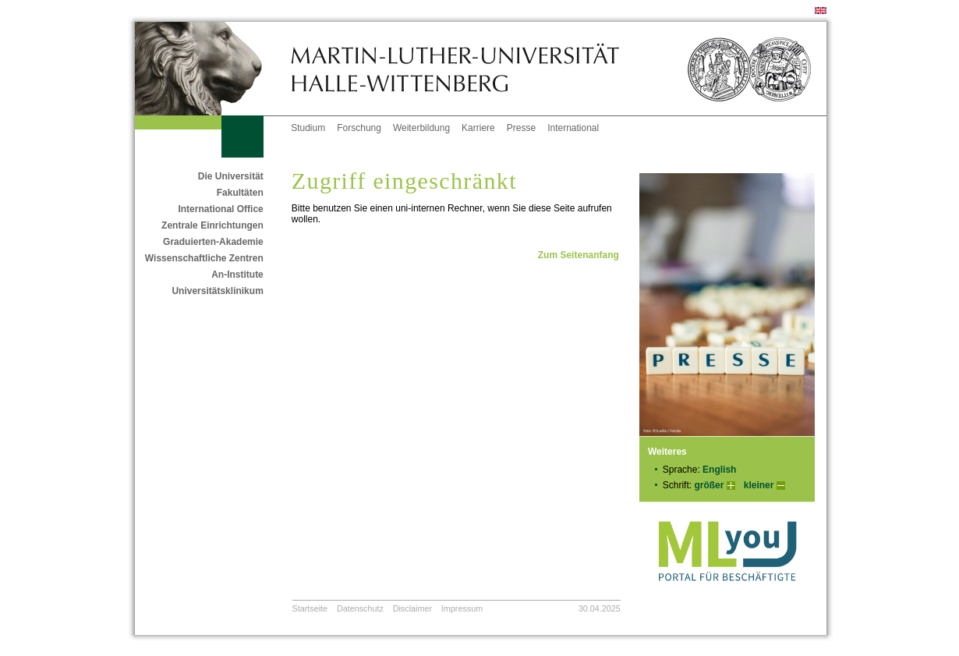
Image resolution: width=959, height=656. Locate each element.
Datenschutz (360, 608)
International (573, 127)
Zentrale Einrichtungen (212, 225)
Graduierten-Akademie (213, 241)
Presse (521, 127)
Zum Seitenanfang (578, 255)
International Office (220, 209)
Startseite (310, 608)
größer (709, 485)
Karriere (478, 127)
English (719, 469)
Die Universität (231, 176)
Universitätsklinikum (217, 290)
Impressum (462, 608)
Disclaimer (412, 608)
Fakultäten (240, 192)
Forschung (359, 127)
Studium (308, 127)
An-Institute (237, 274)
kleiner (759, 485)
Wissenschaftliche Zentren (204, 258)
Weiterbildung (421, 127)
